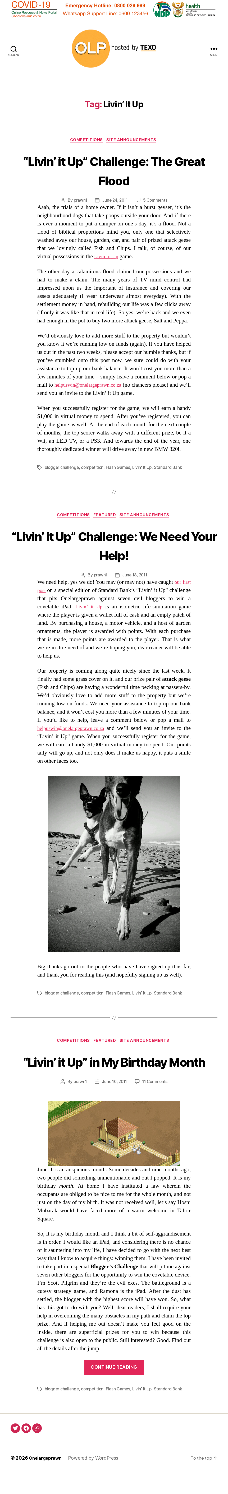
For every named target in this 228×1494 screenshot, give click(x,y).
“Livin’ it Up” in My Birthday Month (114, 1072)
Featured (105, 516)
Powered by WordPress (96, 1479)
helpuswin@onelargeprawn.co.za (93, 385)
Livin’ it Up (107, 257)
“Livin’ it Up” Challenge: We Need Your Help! (114, 546)
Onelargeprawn (47, 1479)
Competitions (86, 140)
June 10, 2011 (114, 1103)
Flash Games (120, 468)
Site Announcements (133, 140)
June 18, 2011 (135, 576)
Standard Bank (171, 468)
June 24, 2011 (115, 201)
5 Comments (156, 201)
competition (94, 468)
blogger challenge (62, 468)
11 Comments (156, 1103)
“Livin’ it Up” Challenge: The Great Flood (114, 170)
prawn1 (79, 201)
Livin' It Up (145, 468)
